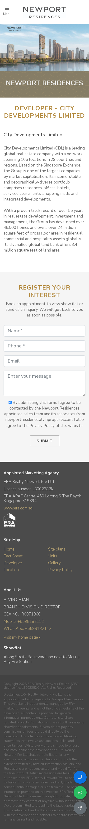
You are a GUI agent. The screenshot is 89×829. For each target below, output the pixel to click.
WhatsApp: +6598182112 (27, 628)
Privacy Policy (60, 570)
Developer (13, 563)
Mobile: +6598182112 (24, 621)
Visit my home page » (22, 637)
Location (11, 570)
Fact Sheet (13, 556)
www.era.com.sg (18, 508)
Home (9, 549)
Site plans (56, 549)
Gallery (54, 563)
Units (52, 556)
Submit (45, 441)
